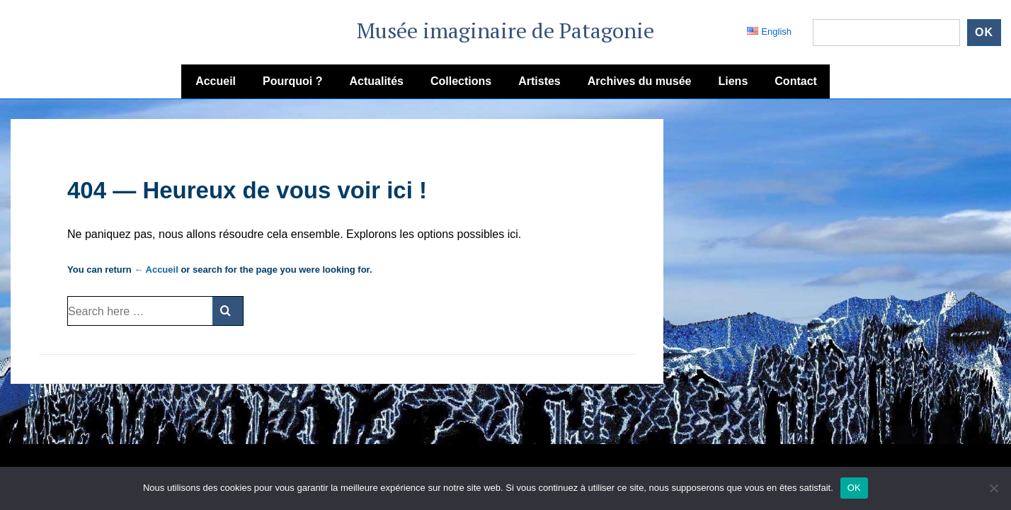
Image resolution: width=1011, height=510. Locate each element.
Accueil (215, 81)
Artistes (539, 81)
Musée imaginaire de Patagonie (505, 30)
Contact (796, 81)
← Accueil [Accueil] (156, 269)
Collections (460, 81)
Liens (733, 81)
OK (854, 487)
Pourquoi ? (292, 81)
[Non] (993, 488)
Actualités (376, 81)
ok (984, 32)
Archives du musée (640, 81)
